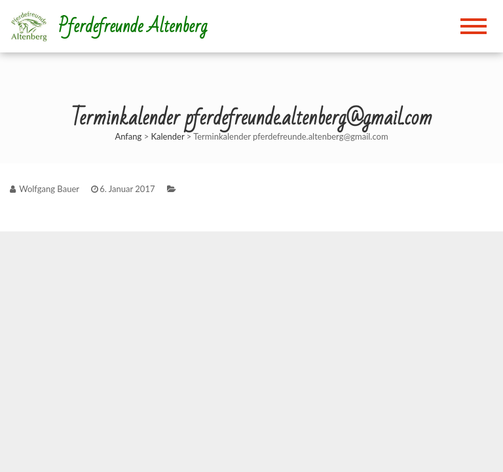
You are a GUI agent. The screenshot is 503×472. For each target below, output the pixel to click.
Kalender (168, 136)
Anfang (128, 136)
